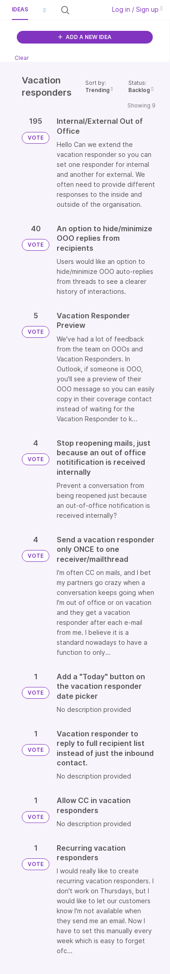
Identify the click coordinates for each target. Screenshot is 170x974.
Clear (22, 57)
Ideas (20, 9)
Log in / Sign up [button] (137, 9)
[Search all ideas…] (86, 10)
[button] (44, 10)
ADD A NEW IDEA (85, 37)
